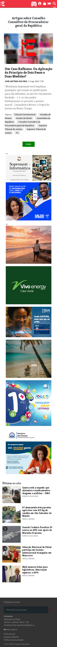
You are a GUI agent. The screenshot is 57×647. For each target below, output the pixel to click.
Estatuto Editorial (11, 637)
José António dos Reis (16, 81)
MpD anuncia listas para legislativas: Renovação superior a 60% (35, 569)
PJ (17, 133)
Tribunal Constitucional (24, 114)
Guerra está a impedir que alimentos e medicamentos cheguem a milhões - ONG (36, 490)
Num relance (10, 629)
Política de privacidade (13, 640)
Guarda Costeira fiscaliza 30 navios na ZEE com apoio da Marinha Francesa (37, 530)
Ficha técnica (9, 634)
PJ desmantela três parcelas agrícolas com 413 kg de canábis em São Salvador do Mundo (37, 511)
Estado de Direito (24, 118)
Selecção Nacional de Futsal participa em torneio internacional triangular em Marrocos (37, 551)
